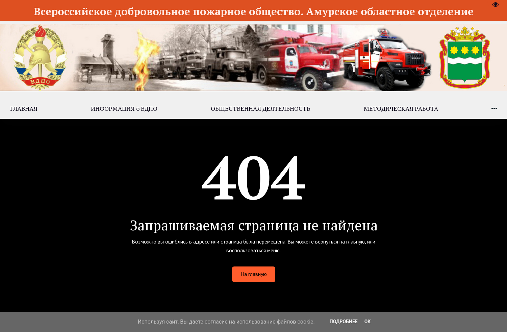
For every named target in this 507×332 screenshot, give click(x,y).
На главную (253, 274)
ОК (367, 321)
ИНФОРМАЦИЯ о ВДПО (124, 108)
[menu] (253, 108)
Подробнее (344, 321)
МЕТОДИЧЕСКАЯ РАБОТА (401, 108)
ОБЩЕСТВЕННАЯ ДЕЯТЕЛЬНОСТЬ (260, 108)
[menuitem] (24, 108)
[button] (494, 108)
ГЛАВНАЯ (23, 108)
